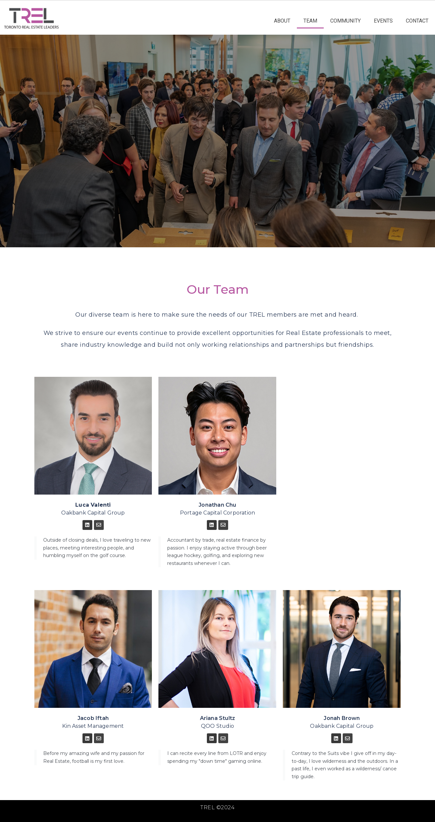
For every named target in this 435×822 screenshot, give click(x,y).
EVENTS (383, 21)
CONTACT (417, 21)
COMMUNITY (345, 21)
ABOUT (282, 21)
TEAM (310, 21)
